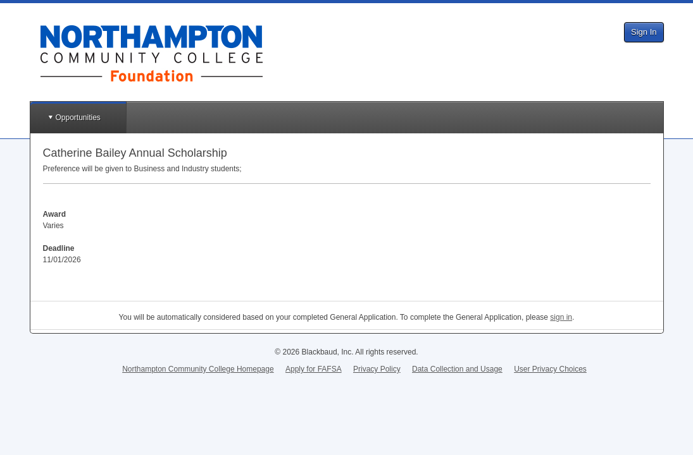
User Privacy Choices (550, 369)
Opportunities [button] (78, 117)
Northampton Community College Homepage (197, 369)
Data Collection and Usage (457, 369)
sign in (561, 317)
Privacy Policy (377, 369)
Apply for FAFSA (313, 369)
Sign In (643, 32)
